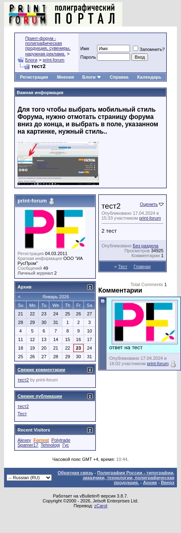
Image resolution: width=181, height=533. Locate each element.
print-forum (53, 59)
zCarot (100, 505)
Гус (65, 445)
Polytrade (60, 440)
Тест (123, 266)
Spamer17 (28, 445)
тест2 (23, 379)
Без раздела (146, 245)
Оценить (149, 204)
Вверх (167, 482)
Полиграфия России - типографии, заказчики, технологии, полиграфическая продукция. (128, 477)
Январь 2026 (55, 296)
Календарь (149, 77)
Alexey (24, 440)
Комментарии (146, 255)
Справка (119, 77)
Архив (150, 482)
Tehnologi (50, 445)
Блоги (31, 59)
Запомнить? (149, 49)
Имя (84, 48)
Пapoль (88, 57)
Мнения (65, 77)
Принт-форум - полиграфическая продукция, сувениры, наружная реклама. (48, 46)
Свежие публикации (40, 396)
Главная (142, 266)
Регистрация (34, 77)
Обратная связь (75, 472)
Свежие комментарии (41, 369)
